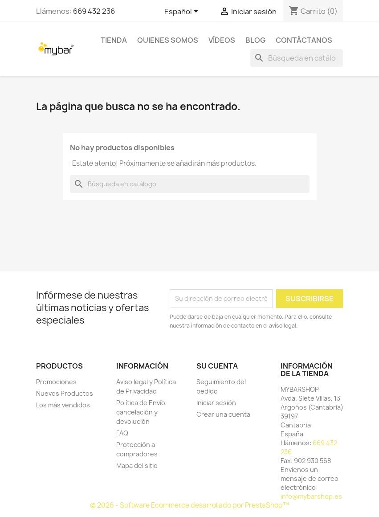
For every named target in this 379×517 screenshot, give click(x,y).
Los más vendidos (63, 405)
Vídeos (221, 40)
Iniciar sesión (216, 402)
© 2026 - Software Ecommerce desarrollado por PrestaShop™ (189, 505)
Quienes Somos (167, 40)
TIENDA (114, 40)
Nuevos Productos (64, 393)
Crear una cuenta (223, 414)
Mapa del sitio (137, 465)
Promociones (56, 381)
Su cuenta (217, 366)
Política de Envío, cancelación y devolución (141, 412)
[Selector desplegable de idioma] (182, 12)
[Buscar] (296, 58)
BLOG (255, 40)
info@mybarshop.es (311, 496)
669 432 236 (94, 11)
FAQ (122, 433)
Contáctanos (304, 40)
